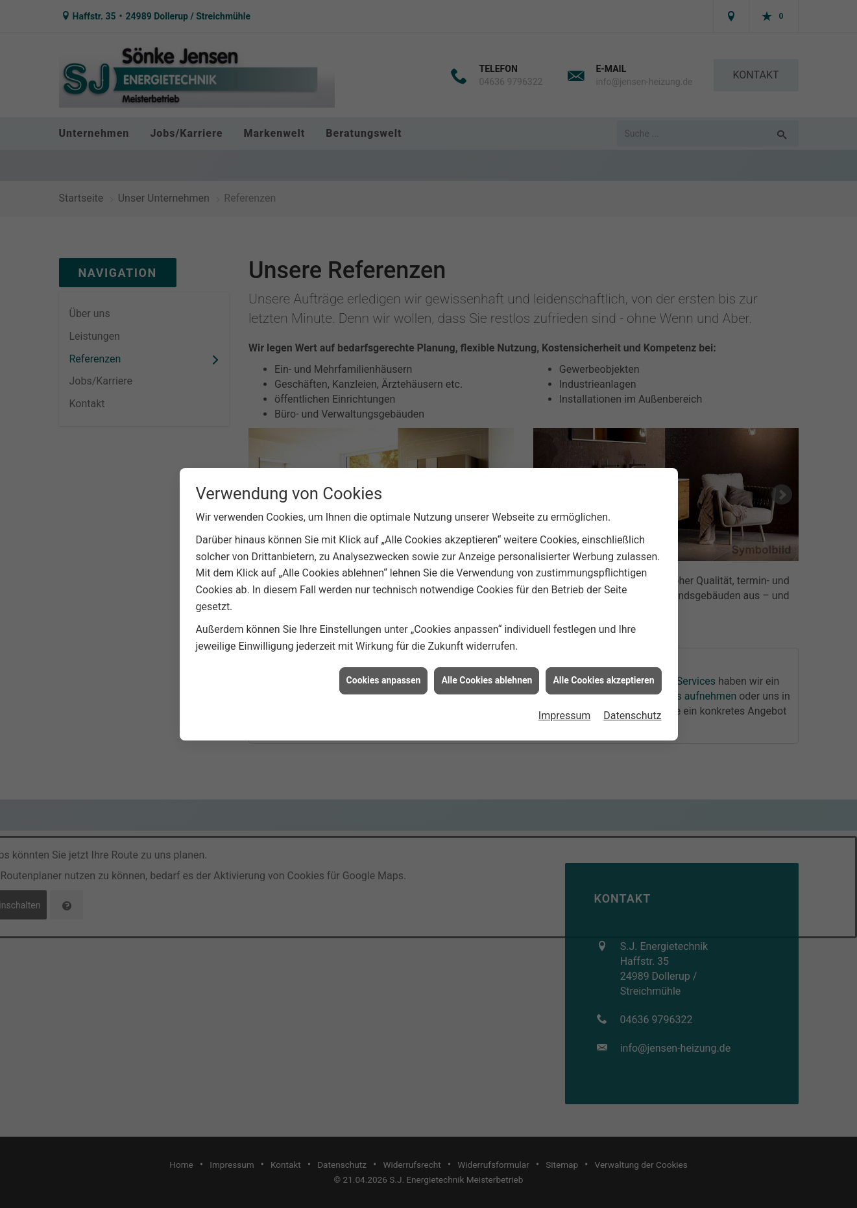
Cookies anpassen (383, 660)
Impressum (564, 695)
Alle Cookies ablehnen (486, 660)
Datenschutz (632, 695)
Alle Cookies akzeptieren (603, 660)
